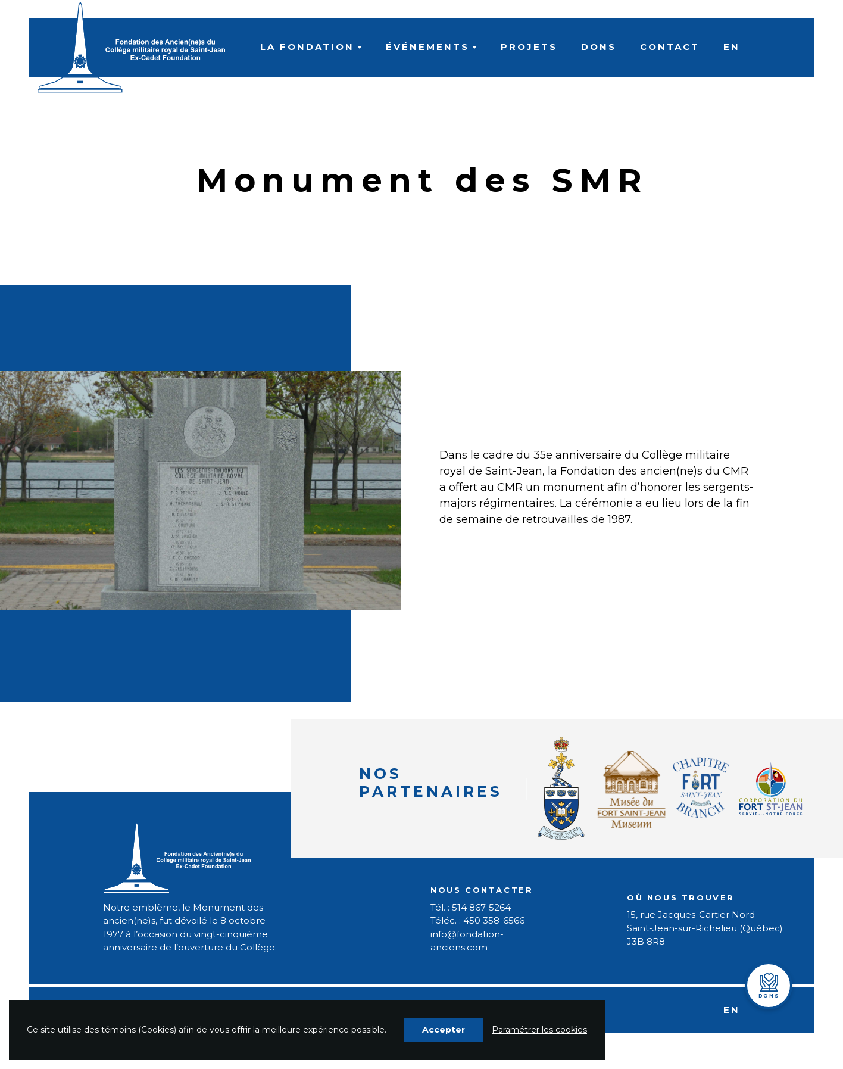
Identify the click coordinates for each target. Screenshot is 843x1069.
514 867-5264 (481, 907)
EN (731, 46)
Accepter (443, 1029)
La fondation (307, 46)
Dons (598, 46)
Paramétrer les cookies (539, 1029)
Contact (670, 46)
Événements (427, 46)
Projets (529, 46)
